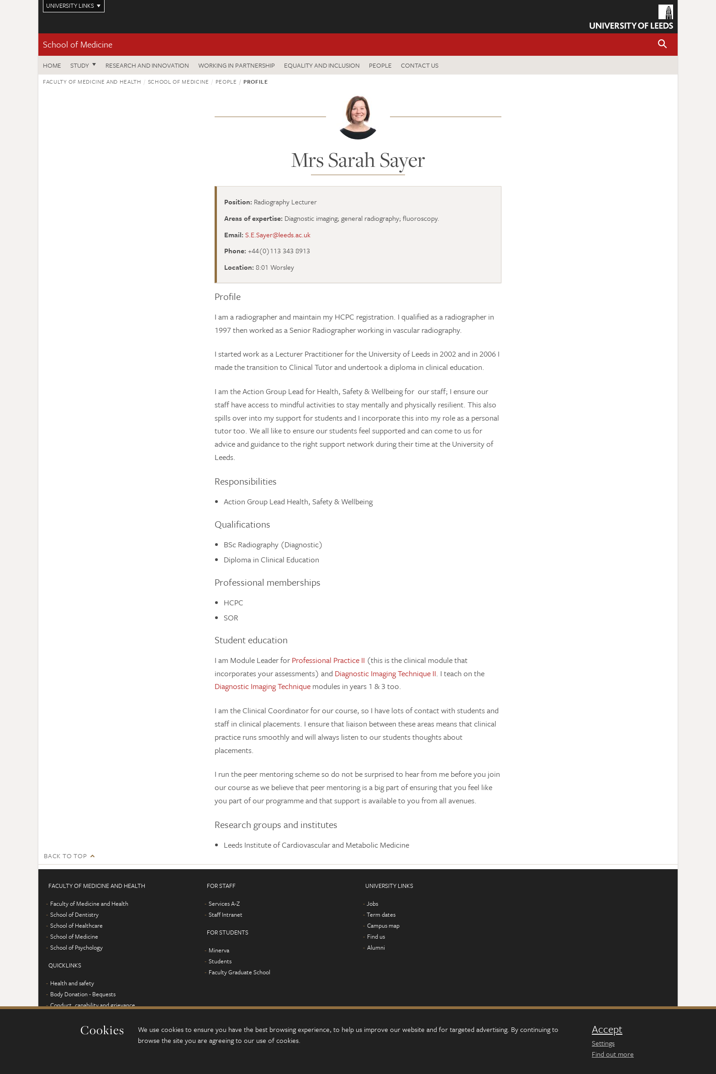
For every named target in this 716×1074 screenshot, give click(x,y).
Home (52, 65)
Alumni (376, 947)
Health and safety (72, 983)
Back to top (65, 855)
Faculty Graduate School (239, 972)
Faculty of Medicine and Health (92, 81)
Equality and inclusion (322, 65)
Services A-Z (224, 903)
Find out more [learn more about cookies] (613, 1054)
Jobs (372, 903)
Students (220, 961)
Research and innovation (147, 65)
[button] (662, 44)
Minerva (219, 950)
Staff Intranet (225, 914)
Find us (376, 936)
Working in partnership (236, 65)
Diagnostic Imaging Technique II (385, 673)
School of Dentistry (74, 914)
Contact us (419, 65)
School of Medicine (77, 44)
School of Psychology (76, 947)
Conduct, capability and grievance (92, 1005)
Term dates (381, 914)
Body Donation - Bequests (83, 994)
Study (79, 65)
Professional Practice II (328, 660)
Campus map (383, 925)
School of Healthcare (76, 925)
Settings (603, 1043)
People (380, 65)
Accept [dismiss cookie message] (607, 1029)
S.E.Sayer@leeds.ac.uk (278, 235)
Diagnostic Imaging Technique (263, 686)
